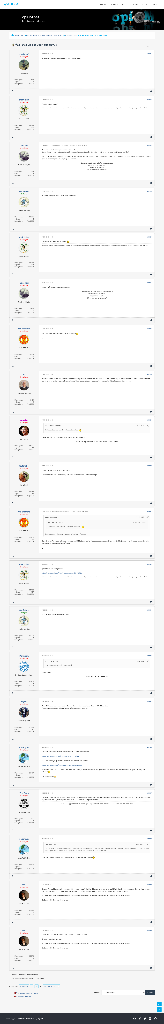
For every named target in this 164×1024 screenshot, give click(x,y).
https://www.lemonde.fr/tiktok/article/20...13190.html (61, 756)
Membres (114, 4)
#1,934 (149, 656)
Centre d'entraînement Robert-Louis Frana (44, 35)
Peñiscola (24, 656)
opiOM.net (11, 4)
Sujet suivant (32, 974)
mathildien (24, 100)
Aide (124, 4)
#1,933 (149, 610)
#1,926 (149, 283)
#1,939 (149, 884)
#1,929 (149, 420)
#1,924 (149, 191)
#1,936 (149, 747)
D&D (22, 1018)
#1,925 (149, 237)
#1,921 (149, 54)
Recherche (134, 4)
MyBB (40, 1018)
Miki (24, 885)
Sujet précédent (19, 974)
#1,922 (149, 99)
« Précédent (24, 986)
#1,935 (149, 701)
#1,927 (149, 328)
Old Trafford (24, 329)
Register (145, 4)
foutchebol (24, 466)
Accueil (103, 4)
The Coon (24, 793)
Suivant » (51, 986)
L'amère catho (71, 35)
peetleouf (24, 54)
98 (45, 986)
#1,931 (149, 511)
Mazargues (24, 747)
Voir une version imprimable (27, 993)
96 (36, 986)
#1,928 (149, 374)
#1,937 (149, 793)
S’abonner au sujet (23, 996)
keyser (24, 702)
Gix (24, 374)
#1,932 (149, 564)
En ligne (24, 194)
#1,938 (149, 839)
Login (155, 4)
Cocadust (24, 145)
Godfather (24, 191)
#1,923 (149, 145)
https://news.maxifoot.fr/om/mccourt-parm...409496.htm (62, 573)
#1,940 (149, 930)
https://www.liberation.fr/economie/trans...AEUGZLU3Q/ (62, 765)
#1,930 (149, 466)
